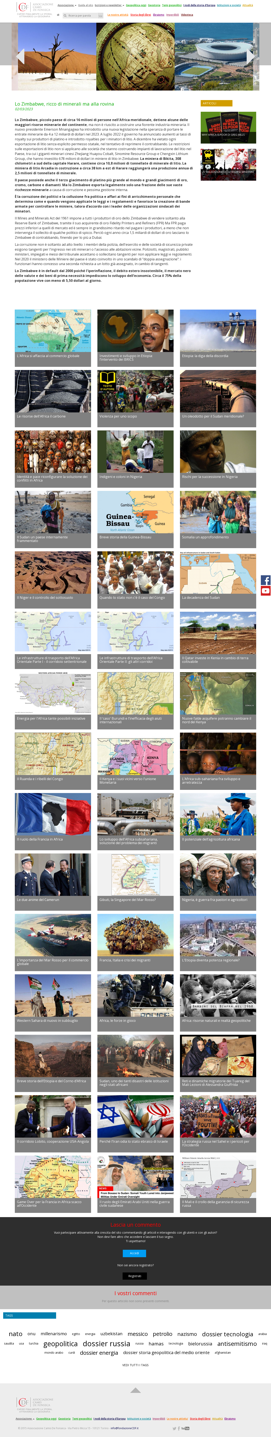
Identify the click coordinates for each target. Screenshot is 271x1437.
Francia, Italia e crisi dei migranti (125, 960)
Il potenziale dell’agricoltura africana (211, 839)
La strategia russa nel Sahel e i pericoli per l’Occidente (215, 1143)
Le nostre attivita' (177, 1418)
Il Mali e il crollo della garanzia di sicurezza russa (215, 1204)
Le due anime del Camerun (38, 899)
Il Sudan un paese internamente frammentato (42, 539)
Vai (100, 16)
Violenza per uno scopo (118, 416)
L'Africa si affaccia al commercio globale (48, 355)
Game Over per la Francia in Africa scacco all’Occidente (49, 1204)
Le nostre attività (118, 15)
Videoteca (187, 15)
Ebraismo (158, 15)
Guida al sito (85, 5)
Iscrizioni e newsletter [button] (109, 5)
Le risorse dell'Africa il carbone (41, 416)
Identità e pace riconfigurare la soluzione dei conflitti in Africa (52, 478)
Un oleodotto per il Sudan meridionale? (213, 416)
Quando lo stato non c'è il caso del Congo (132, 597)
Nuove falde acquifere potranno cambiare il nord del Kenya (216, 720)
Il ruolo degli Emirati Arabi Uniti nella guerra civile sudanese (135, 1204)
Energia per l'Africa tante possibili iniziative (51, 718)
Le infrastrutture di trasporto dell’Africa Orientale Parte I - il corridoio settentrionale (52, 660)
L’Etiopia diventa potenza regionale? (211, 960)
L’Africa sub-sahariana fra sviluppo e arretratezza (211, 780)
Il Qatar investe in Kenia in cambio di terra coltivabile (215, 660)
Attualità (247, 5)
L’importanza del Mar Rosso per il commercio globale (52, 962)
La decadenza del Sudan (201, 597)
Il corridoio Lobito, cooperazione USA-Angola (53, 1141)
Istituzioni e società (229, 5)
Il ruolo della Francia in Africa (40, 839)
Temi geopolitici (172, 5)
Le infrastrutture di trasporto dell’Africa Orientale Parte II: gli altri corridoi (131, 660)
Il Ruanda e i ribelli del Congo (40, 778)
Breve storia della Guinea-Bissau (125, 537)
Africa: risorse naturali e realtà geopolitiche (216, 1020)
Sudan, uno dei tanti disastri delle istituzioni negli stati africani (134, 1083)
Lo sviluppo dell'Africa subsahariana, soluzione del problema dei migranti (129, 841)
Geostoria (154, 5)
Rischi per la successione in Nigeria (210, 476)
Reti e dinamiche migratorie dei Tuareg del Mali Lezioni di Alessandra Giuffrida (215, 1083)
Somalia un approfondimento (205, 537)
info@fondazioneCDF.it (124, 1428)
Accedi (134, 1253)
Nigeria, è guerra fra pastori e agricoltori (214, 899)
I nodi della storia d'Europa (199, 5)
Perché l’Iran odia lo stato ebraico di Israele (134, 1141)
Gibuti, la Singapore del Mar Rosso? (128, 899)
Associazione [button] (67, 5)
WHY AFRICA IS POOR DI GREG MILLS (223, 135)
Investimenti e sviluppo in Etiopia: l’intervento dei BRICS (126, 357)
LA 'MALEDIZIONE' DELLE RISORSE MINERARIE (228, 172)
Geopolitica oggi (136, 5)
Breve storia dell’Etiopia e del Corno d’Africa (51, 1081)
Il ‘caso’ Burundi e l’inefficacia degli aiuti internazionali (131, 720)
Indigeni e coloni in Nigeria (121, 476)
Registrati (134, 1276)
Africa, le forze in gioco (118, 1020)
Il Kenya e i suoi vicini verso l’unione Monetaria (128, 780)
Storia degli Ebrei (140, 15)
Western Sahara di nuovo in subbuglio (47, 1020)
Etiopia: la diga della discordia (205, 355)
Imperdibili (172, 15)
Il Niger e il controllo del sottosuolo (45, 597)
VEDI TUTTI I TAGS (135, 1365)
